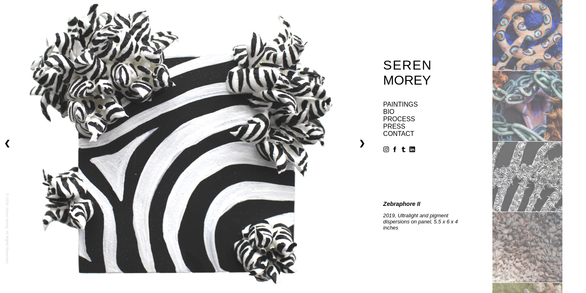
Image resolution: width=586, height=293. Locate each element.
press (394, 126)
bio (389, 111)
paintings (400, 104)
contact (398, 133)
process (399, 119)
